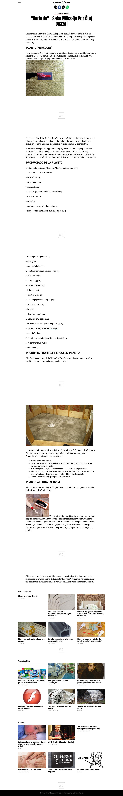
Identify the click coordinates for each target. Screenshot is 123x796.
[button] (19, 2)
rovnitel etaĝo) (51, 328)
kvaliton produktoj (73, 453)
